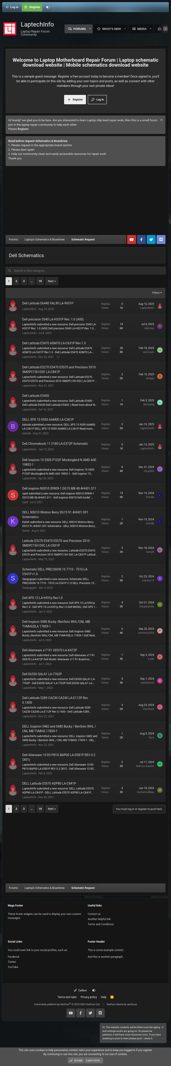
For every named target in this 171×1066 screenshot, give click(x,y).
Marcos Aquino (145, 765)
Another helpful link (99, 918)
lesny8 (150, 551)
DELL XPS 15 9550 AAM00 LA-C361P (48, 419)
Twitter (12, 961)
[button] (90, 29)
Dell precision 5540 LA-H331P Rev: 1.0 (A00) (53, 319)
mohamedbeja (145, 792)
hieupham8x (146, 606)
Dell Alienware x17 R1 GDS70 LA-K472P (49, 650)
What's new (111, 29)
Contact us (94, 913)
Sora (151, 737)
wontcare (148, 351)
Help (103, 996)
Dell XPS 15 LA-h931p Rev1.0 (42, 597)
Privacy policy (89, 996)
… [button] (32, 281)
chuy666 (149, 470)
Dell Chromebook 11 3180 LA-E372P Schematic (55, 443)
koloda (150, 497)
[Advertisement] (85, 201)
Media (142, 29)
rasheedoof (147, 682)
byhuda (26, 433)
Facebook (13, 956)
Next (50, 281)
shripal (150, 378)
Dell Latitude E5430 (35, 395)
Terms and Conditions (101, 924)
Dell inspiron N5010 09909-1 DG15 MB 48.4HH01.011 (59, 488)
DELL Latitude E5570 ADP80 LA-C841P (49, 783)
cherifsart (148, 708)
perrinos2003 (146, 632)
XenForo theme (115, 1004)
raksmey (149, 328)
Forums (79, 29)
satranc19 (148, 580)
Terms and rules (67, 996)
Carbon (80, 990)
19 (40, 281)
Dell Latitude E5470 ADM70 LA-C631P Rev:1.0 (54, 343)
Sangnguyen (29, 587)
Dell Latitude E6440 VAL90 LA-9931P (47, 303)
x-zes (151, 658)
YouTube (13, 966)
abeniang (148, 404)
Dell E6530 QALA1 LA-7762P (42, 674)
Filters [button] (156, 292)
